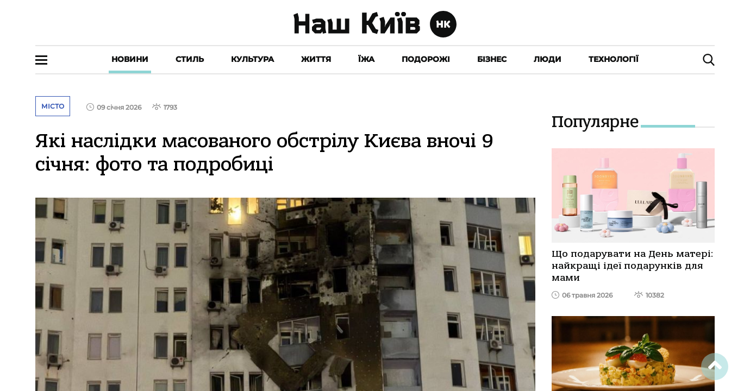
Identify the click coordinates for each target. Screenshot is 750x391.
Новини (129, 59)
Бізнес (492, 59)
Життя (316, 59)
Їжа (366, 59)
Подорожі (426, 59)
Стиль (190, 59)
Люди (547, 59)
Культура (252, 59)
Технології (614, 59)
